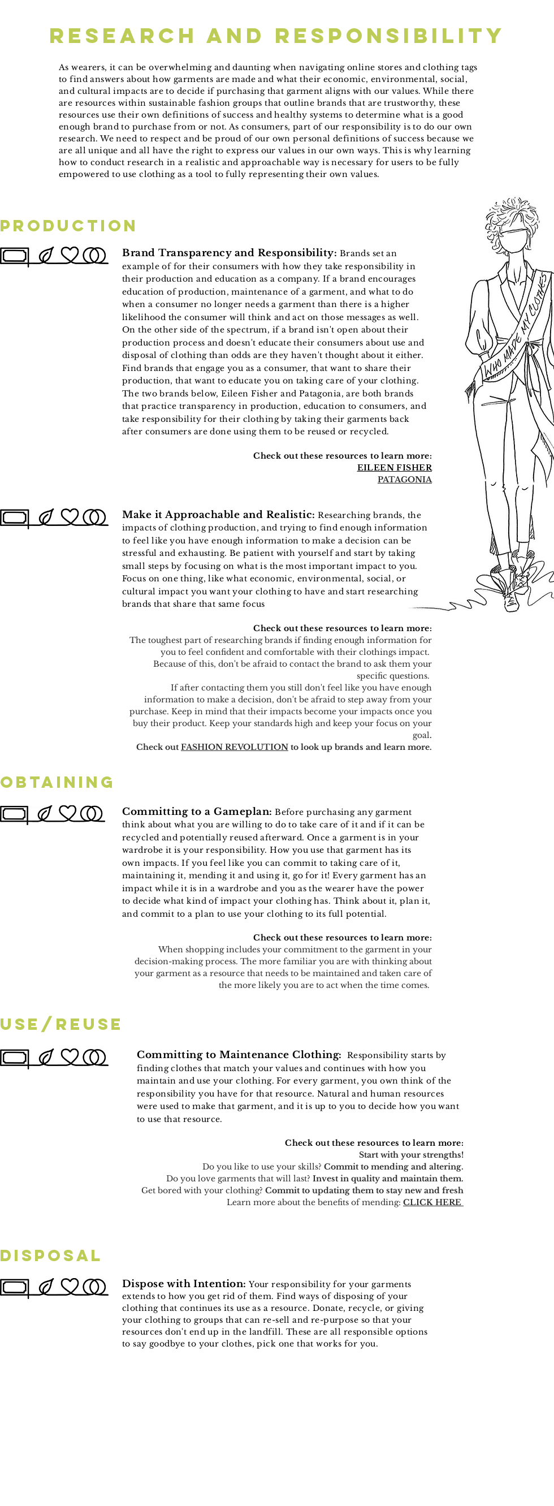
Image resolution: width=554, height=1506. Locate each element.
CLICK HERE (433, 1202)
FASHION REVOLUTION (234, 747)
